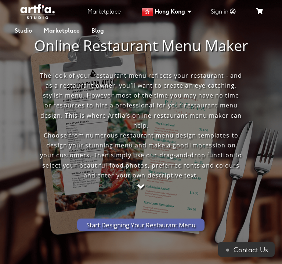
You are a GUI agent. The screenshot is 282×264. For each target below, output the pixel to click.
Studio (23, 30)
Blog (97, 30)
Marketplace (104, 11)
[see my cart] (259, 11)
